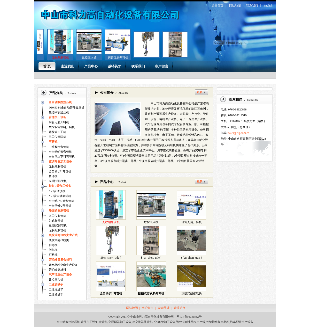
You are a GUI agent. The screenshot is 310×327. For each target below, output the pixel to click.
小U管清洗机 (57, 191)
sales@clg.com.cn (238, 133)
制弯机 (53, 245)
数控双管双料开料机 (62, 127)
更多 (199, 92)
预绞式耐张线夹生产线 (63, 235)
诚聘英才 (164, 308)
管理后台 (179, 308)
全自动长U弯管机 (60, 171)
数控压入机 (87, 57)
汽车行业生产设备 (60, 274)
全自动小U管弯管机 (61, 201)
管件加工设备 (57, 117)
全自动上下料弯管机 (62, 156)
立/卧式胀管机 (58, 181)
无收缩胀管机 (57, 166)
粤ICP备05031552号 (189, 316)
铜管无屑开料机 (116, 57)
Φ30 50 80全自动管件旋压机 (66, 107)
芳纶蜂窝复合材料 (60, 259)
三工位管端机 (57, 136)
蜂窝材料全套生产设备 (63, 265)
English (268, 5)
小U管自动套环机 (60, 196)
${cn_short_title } (111, 257)
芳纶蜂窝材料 (57, 269)
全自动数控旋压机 (60, 102)
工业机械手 (56, 284)
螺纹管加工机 (57, 132)
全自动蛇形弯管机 (60, 151)
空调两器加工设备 (60, 161)
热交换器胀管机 (59, 210)
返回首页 (217, 5)
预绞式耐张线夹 (59, 240)
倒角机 (53, 250)
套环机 (53, 176)
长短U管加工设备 (60, 186)
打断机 (53, 254)
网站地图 (235, 5)
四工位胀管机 (57, 216)
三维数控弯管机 (59, 147)
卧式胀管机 (56, 220)
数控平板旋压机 (59, 112)
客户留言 (148, 308)
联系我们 (252, 5)
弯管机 (53, 141)
